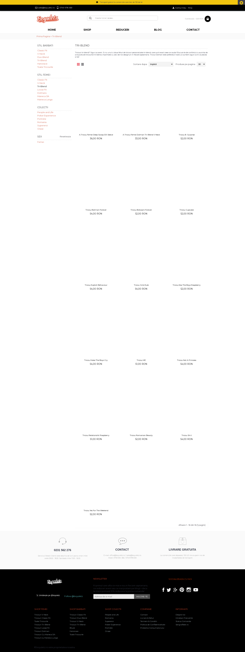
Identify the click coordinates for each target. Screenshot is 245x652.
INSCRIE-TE (142, 596)
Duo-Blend (43, 57)
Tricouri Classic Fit (42, 618)
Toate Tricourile (45, 67)
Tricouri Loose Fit (42, 628)
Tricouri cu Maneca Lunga (46, 638)
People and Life (45, 112)
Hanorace (42, 63)
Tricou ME (141, 360)
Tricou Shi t (187, 435)
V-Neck (41, 54)
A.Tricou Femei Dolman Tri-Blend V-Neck (141, 134)
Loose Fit (42, 89)
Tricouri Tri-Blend (42, 624)
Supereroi (42, 125)
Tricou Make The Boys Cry (96, 360)
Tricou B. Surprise (187, 134)
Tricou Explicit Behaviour (96, 285)
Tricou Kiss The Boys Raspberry (187, 285)
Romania (41, 122)
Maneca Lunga (44, 99)
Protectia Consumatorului (152, 628)
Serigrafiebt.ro (182, 624)
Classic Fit (42, 50)
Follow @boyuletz (73, 596)
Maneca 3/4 (43, 96)
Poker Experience (46, 115)
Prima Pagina (43, 36)
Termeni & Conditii (148, 621)
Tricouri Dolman (41, 631)
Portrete (41, 119)
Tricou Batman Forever (96, 210)
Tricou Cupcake (187, 210)
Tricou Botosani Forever (141, 210)
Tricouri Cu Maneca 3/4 (44, 634)
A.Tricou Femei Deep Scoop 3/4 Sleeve (96, 134)
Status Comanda (183, 621)
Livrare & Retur (147, 618)
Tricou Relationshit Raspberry (96, 435)
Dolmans (41, 93)
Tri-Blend (57, 36)
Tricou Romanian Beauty (141, 435)
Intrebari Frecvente (184, 618)
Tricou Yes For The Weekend (96, 510)
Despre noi (180, 614)
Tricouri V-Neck (41, 614)
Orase (40, 129)
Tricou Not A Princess (186, 360)
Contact (144, 614)
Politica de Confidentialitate (152, 624)
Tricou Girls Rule (141, 285)
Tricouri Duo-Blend (78, 618)
